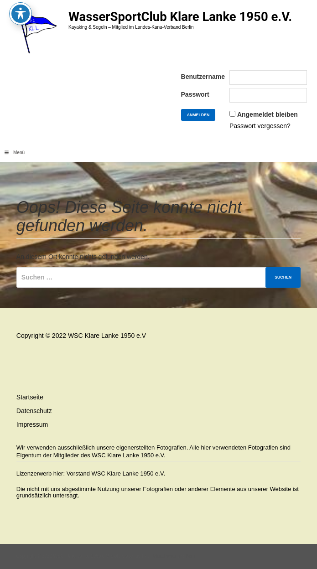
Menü (15, 152)
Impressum (32, 424)
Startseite (29, 397)
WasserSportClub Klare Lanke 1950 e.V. (180, 16)
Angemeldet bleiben (267, 114)
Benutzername (203, 76)
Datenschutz (34, 410)
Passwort (195, 94)
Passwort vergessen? (260, 125)
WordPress (164, 556)
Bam (190, 556)
